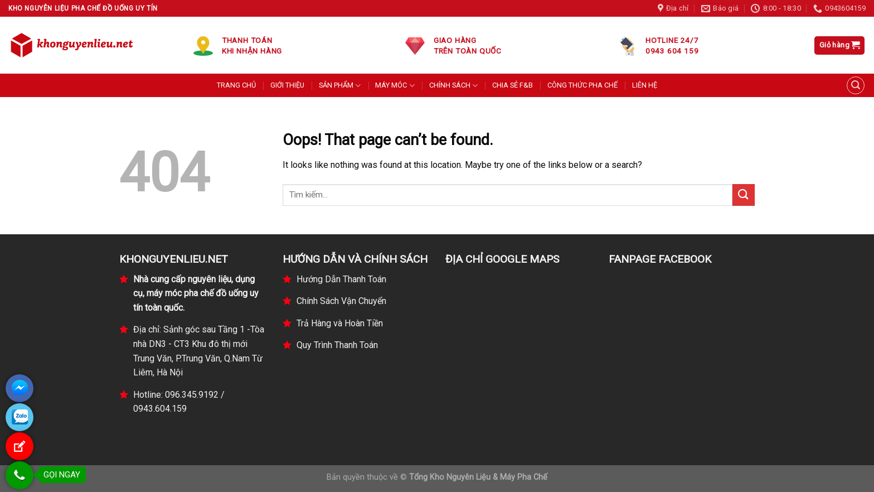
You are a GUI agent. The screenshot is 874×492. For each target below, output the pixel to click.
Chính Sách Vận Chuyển (341, 301)
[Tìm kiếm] (856, 85)
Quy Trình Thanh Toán (337, 345)
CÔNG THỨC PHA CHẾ (582, 85)
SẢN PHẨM (340, 85)
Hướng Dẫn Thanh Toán (341, 279)
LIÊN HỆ (644, 85)
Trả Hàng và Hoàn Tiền (340, 323)
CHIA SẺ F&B (512, 85)
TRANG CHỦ (236, 85)
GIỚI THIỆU (287, 85)
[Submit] (743, 195)
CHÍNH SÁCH (453, 85)
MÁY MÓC (394, 85)
